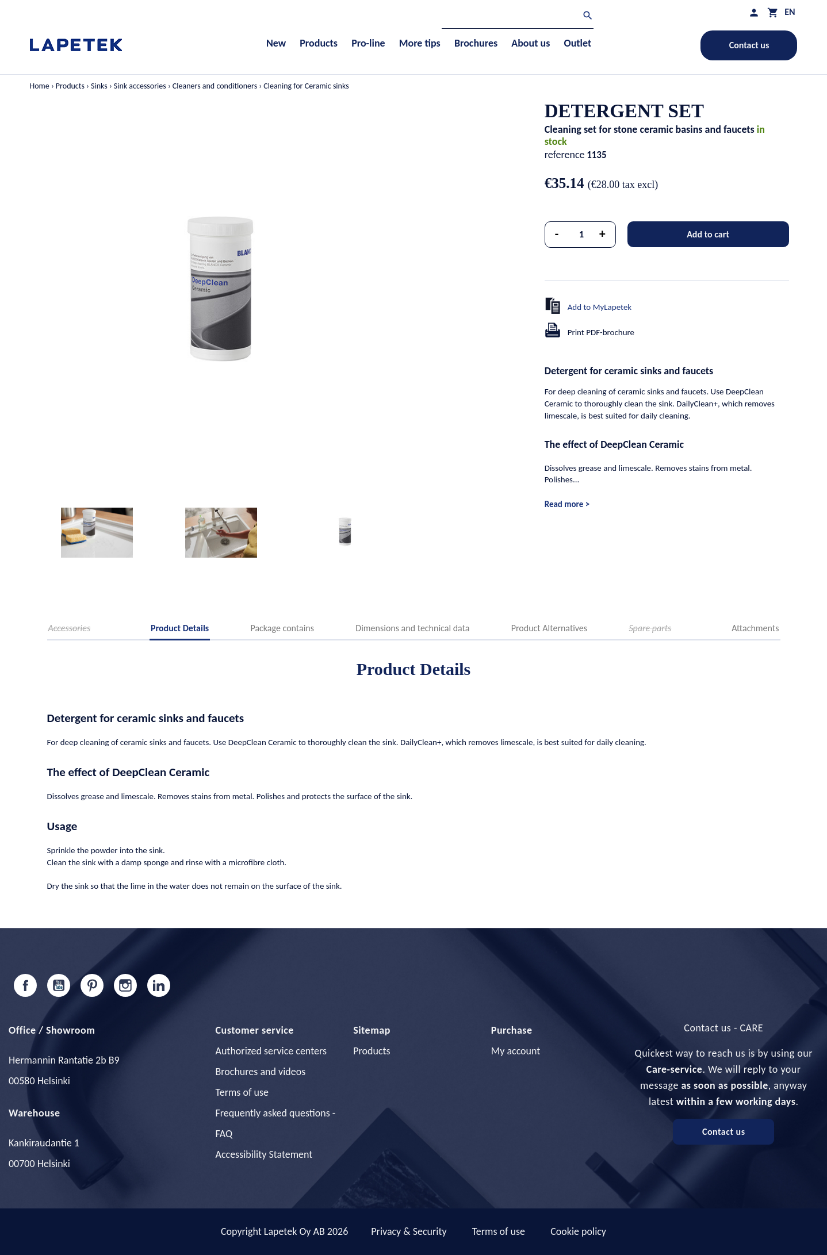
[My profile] (754, 12)
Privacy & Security (408, 1231)
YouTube (58, 985)
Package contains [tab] (282, 628)
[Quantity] (581, 234)
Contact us (749, 45)
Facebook (25, 985)
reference (565, 154)
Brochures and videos (261, 1071)
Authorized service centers (271, 1051)
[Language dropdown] (789, 12)
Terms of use (242, 1092)
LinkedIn (158, 985)
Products (371, 1051)
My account (516, 1051)
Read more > (567, 504)
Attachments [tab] (755, 628)
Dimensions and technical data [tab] (412, 628)
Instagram (125, 985)
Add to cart (708, 234)
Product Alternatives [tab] (549, 628)
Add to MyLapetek (600, 307)
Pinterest (92, 985)
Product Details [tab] (180, 628)
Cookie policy (578, 1231)
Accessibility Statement (264, 1154)
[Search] (518, 17)
